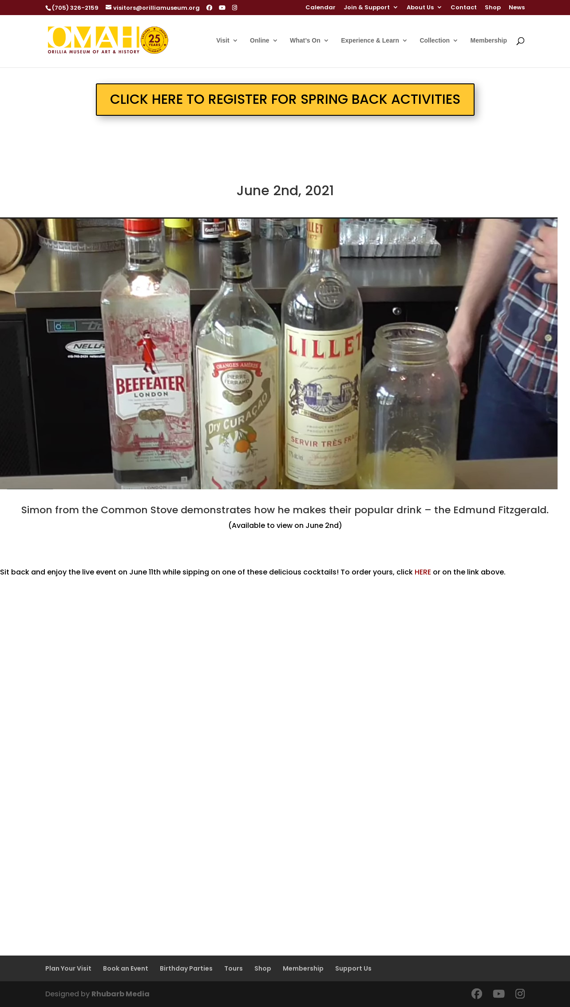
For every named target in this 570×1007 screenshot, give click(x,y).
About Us (420, 8)
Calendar (320, 8)
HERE (423, 572)
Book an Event (125, 968)
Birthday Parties (186, 968)
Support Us (353, 968)
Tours (233, 968)
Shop (493, 8)
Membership (489, 40)
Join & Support (367, 8)
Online (259, 40)
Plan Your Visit (68, 968)
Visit (222, 40)
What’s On (305, 40)
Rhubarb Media (120, 994)
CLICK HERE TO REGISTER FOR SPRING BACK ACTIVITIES (285, 99)
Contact (464, 8)
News (517, 8)
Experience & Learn (370, 40)
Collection (435, 40)
